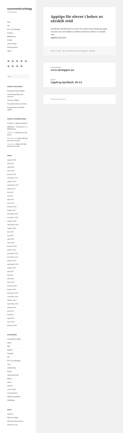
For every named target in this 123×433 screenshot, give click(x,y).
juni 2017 (10, 192)
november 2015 (12, 257)
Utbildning (11, 400)
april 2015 (10, 279)
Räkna (9, 379)
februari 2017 (12, 207)
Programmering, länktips (16, 91)
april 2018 (10, 167)
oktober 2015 (11, 261)
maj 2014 (10, 315)
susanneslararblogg (19, 8)
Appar (9, 51)
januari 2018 (11, 174)
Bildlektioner (11, 36)
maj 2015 (10, 275)
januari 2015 (11, 289)
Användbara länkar (14, 339)
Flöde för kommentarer (15, 421)
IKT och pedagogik (13, 29)
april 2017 (10, 199)
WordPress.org (12, 425)
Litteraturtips (12, 44)
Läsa (8, 364)
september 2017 (12, 185)
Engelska (10, 353)
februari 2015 (12, 286)
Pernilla (10, 123)
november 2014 (12, 297)
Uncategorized (12, 393)
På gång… (10, 33)
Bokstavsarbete (12, 47)
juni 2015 (10, 271)
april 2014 (10, 318)
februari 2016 (12, 246)
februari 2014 (12, 325)
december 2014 (12, 293)
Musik (9, 371)
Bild (8, 346)
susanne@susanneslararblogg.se (76, 51)
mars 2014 (10, 322)
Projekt (9, 40)
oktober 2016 (11, 221)
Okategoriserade (13, 375)
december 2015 (12, 253)
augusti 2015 (11, 268)
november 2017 (12, 178)
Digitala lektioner (22, 123)
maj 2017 (10, 196)
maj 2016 (10, 235)
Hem (9, 22)
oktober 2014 (11, 300)
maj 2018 (10, 163)
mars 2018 (10, 171)
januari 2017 (11, 210)
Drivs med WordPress (58, 99)
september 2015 (12, 264)
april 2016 (10, 239)
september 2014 (12, 304)
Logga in (10, 414)
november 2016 (12, 217)
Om (8, 26)
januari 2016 (11, 250)
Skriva (9, 382)
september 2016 (12, 225)
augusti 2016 (11, 228)
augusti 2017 (11, 189)
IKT (8, 357)
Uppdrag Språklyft (13, 397)
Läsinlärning (11, 368)
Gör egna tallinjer (13, 100)
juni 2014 (10, 311)
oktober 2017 (11, 181)
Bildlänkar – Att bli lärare (16, 127)
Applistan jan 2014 (58, 37)
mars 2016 (10, 243)
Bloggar (10, 350)
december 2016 (12, 214)
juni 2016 (10, 232)
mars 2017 (10, 203)
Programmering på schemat (17, 104)
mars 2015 (10, 282)
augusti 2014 (11, 307)
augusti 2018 (11, 160)
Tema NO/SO (11, 389)
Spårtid (9, 386)
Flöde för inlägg (12, 418)
